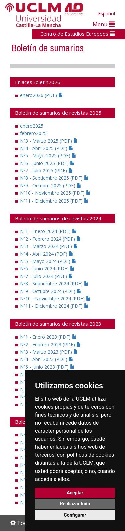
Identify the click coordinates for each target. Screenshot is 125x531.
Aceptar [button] (75, 492)
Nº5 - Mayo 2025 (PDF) (48, 155)
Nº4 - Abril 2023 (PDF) (46, 359)
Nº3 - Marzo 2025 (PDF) (49, 141)
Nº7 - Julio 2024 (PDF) (46, 276)
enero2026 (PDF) (41, 95)
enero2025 (31, 126)
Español (106, 13)
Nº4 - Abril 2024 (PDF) (46, 254)
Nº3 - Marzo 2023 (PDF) (49, 352)
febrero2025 (33, 133)
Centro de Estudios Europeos (77, 33)
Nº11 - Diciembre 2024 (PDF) (54, 306)
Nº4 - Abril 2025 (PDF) (46, 148)
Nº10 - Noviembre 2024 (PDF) (55, 298)
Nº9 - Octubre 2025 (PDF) (50, 185)
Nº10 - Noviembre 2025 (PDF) (55, 193)
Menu (104, 24)
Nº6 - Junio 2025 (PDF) (47, 163)
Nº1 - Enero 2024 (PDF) (48, 231)
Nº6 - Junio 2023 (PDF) (47, 367)
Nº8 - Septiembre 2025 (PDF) (54, 178)
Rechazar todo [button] (75, 503)
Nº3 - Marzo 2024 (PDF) (49, 246)
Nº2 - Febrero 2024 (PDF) (50, 239)
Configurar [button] (75, 515)
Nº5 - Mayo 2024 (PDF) (48, 261)
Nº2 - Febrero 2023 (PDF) (50, 344)
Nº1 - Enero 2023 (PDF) (48, 337)
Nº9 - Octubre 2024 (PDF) (50, 291)
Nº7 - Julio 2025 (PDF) (46, 170)
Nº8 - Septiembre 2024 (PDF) (54, 283)
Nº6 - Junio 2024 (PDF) (47, 268)
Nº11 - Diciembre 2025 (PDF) (54, 200)
